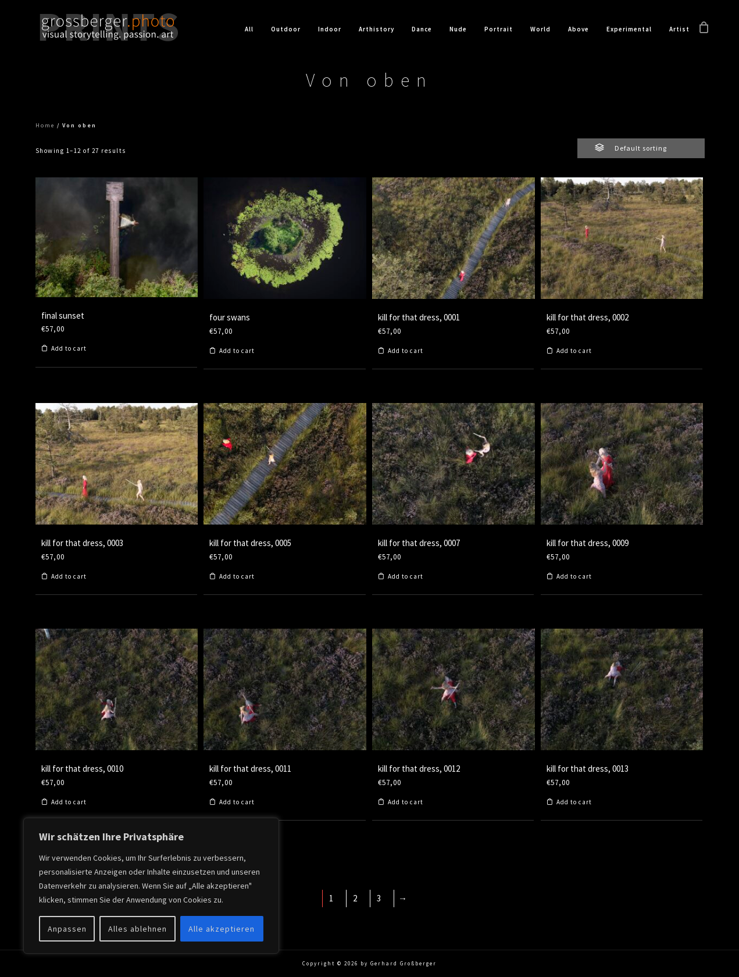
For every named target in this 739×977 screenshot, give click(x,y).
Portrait (498, 29)
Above (578, 29)
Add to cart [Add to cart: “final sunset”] (69, 348)
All (249, 29)
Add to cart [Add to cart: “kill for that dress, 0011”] (237, 802)
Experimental (629, 29)
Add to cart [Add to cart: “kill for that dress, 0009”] (574, 576)
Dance (422, 29)
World (540, 29)
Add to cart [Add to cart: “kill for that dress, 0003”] (69, 576)
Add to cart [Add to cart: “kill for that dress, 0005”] (237, 576)
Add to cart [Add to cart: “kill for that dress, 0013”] (574, 802)
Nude (458, 29)
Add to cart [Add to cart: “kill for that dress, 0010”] (69, 802)
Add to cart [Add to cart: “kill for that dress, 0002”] (574, 351)
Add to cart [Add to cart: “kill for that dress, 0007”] (405, 576)
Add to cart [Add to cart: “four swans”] (237, 351)
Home (45, 125)
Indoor (329, 29)
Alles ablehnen (137, 928)
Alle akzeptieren (221, 928)
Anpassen (67, 928)
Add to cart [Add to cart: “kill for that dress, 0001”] (405, 351)
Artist (679, 29)
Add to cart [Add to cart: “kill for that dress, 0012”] (405, 802)
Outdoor (286, 29)
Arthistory (376, 29)
